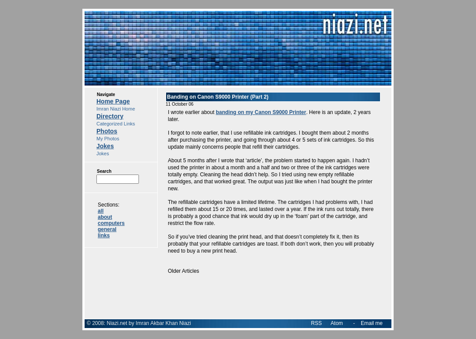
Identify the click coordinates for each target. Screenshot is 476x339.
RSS (316, 323)
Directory (109, 116)
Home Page (113, 101)
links (104, 235)
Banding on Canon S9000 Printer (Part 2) (217, 97)
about (105, 217)
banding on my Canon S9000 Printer (261, 112)
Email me (372, 323)
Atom (336, 323)
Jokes (105, 146)
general (107, 229)
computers (111, 223)
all (100, 211)
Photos (106, 131)
